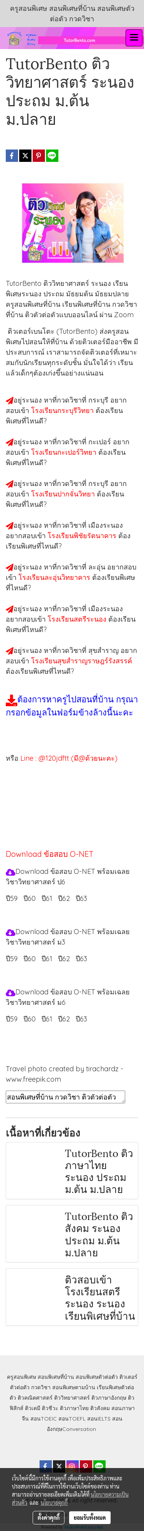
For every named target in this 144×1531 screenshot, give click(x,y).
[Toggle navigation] (134, 37)
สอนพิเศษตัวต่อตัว (97, 1376)
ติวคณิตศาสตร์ (35, 1397)
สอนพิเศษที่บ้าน (56, 1376)
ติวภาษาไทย (74, 1408)
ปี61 (46, 898)
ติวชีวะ (50, 1408)
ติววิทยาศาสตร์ (72, 1397)
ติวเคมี (32, 1408)
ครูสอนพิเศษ (21, 1376)
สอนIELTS (99, 1418)
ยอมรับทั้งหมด (90, 1517)
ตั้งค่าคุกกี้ (49, 1517)
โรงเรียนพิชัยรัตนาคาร (83, 535)
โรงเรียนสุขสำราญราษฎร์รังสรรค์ (81, 660)
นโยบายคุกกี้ (54, 1502)
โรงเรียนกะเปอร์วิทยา (64, 452)
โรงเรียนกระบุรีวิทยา (63, 410)
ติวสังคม (100, 1408)
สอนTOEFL (72, 1418)
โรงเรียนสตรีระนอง (78, 619)
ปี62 (64, 898)
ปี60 (29, 898)
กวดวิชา (41, 1387)
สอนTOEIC (43, 1418)
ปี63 (81, 898)
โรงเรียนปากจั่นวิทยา (64, 493)
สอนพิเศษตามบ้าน (73, 1387)
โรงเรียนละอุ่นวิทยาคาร (55, 577)
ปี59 (12, 898)
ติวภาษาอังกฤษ (108, 1397)
